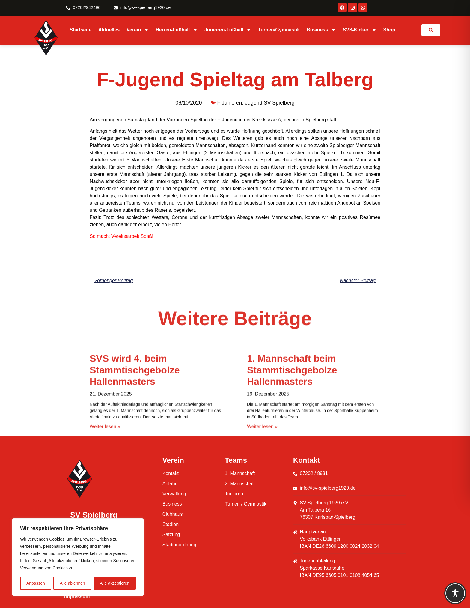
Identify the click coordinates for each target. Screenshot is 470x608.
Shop (389, 29)
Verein (137, 30)
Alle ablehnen (72, 583)
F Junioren (229, 103)
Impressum (77, 596)
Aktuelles (109, 29)
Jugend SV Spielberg (269, 103)
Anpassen (35, 583)
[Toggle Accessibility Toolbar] (455, 593)
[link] (430, 30)
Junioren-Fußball (227, 30)
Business (321, 30)
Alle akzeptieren (115, 583)
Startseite (80, 29)
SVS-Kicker (359, 30)
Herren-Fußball (177, 30)
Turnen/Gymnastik (279, 29)
